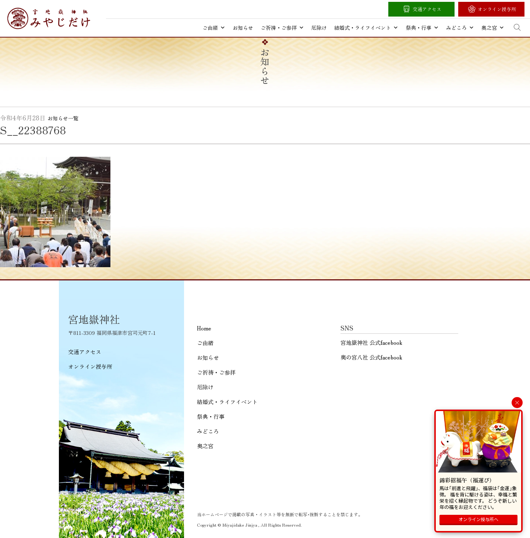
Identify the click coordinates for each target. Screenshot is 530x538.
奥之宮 (492, 27)
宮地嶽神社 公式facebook (371, 342)
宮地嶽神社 (48, 18)
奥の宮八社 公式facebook (371, 357)
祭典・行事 (422, 27)
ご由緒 (213, 27)
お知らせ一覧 (62, 118)
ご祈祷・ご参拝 (282, 27)
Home (204, 328)
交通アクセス (427, 9)
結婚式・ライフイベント (366, 27)
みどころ (460, 27)
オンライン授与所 (497, 9)
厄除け (319, 27)
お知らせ (243, 27)
